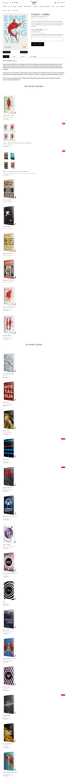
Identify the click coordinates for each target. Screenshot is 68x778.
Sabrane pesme (7, 226)
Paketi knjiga (28, 6)
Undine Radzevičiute (8, 546)
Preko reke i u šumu (8, 280)
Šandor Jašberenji (8, 489)
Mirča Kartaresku (8, 404)
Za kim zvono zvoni (8, 115)
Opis (6, 56)
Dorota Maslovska (8, 631)
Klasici (47, 18)
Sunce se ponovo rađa (9, 307)
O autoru (23, 56)
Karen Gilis (6, 461)
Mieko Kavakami (7, 432)
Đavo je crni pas (7, 487)
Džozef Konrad (22, 173)
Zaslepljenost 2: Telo (9, 658)
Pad (4, 601)
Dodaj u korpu (37, 44)
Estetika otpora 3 (8, 743)
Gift (9, 6)
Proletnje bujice (7, 253)
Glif (57, 6)
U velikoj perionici (8, 373)
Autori (14, 6)
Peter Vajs (6, 745)
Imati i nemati (7, 200)
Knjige (5, 6)
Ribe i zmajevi (7, 544)
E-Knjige (35, 6)
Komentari (33, 56)
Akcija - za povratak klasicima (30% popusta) (15, 171)
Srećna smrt (6, 686)
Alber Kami (6, 173)
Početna (4, 10)
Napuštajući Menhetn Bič (10, 516)
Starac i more (15, 10)
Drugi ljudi (6, 630)
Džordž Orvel (13, 173)
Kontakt (62, 6)
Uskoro (20, 6)
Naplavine (6, 459)
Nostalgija (6, 402)
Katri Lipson (6, 717)
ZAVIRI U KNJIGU (6, 52)
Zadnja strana (24, 52)
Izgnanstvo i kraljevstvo (10, 573)
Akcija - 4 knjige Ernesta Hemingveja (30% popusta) (17, 143)
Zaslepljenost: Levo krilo (10, 772)
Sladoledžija (6, 715)
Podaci (14, 56)
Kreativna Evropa (45, 6)
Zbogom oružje (7, 335)
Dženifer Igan (7, 518)
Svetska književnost (37, 18)
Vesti (53, 6)
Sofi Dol (5, 375)
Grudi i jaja (6, 430)
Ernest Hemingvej (39, 17)
